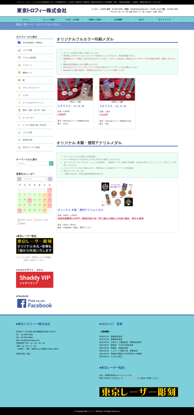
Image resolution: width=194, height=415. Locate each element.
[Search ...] (32, 163)
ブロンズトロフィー (29, 87)
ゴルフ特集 (25, 50)
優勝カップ (25, 72)
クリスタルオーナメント (31, 102)
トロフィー (25, 65)
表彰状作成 (25, 139)
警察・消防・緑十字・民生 (32, 110)
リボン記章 (25, 132)
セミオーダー (26, 117)
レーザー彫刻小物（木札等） (33, 125)
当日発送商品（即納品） (31, 42)
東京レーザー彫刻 (130, 378)
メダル (23, 95)
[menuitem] (25, 19)
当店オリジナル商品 (29, 147)
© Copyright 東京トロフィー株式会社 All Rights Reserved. (97, 411)
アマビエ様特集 (27, 57)
